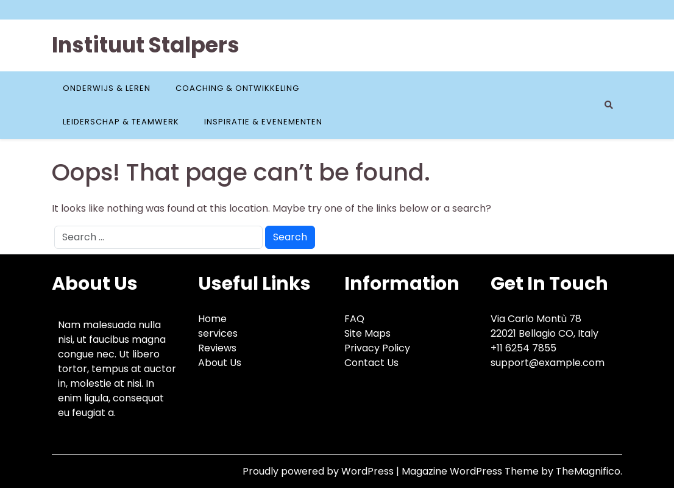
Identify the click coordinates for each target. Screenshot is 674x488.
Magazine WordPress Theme (471, 471)
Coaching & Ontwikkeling (237, 88)
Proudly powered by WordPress (319, 471)
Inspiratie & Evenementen (263, 121)
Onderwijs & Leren (107, 88)
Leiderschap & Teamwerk (121, 121)
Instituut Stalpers (145, 45)
